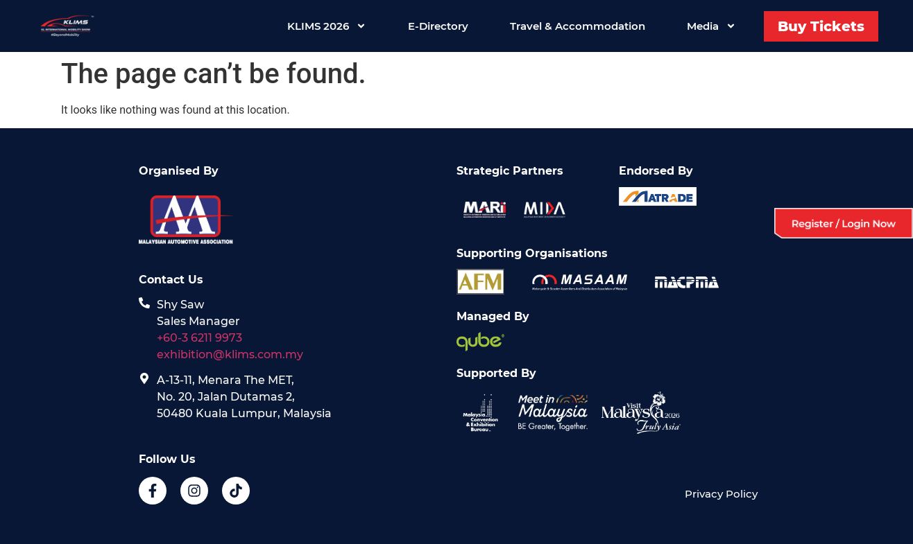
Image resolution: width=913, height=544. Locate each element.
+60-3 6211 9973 (199, 337)
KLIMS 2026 (326, 26)
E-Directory (438, 26)
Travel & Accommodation (577, 26)
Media (711, 26)
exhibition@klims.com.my (231, 354)
